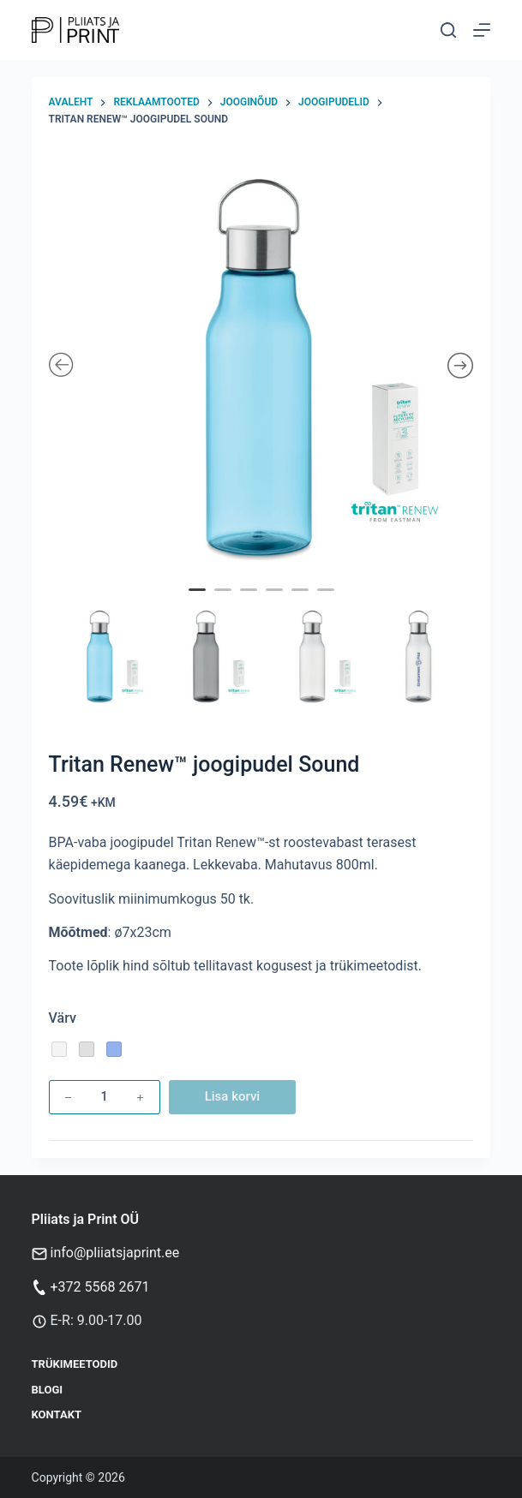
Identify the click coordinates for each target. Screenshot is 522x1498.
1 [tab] (198, 601)
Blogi (47, 1389)
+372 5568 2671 (100, 1287)
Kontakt (56, 1414)
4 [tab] (276, 601)
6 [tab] (327, 601)
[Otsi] (448, 30)
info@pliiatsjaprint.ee (115, 1252)
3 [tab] (250, 601)
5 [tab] (301, 601)
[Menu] (481, 30)
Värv (62, 1018)
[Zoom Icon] (261, 366)
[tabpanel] (261, 366)
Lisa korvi (233, 1096)
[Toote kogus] (104, 1097)
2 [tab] (224, 601)
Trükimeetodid (75, 1364)
